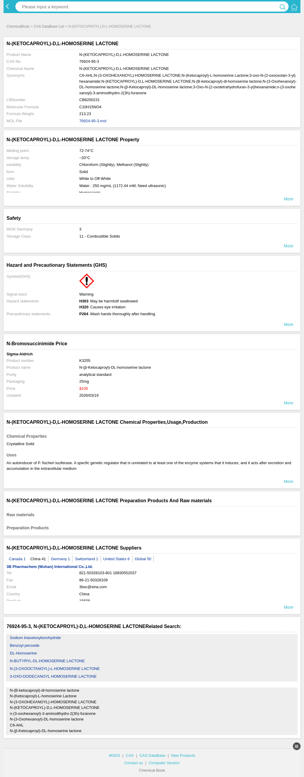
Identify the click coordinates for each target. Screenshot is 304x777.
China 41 (38, 559)
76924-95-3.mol (92, 121)
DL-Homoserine (23, 653)
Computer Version (164, 763)
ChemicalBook (18, 26)
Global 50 (143, 559)
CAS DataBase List (49, 26)
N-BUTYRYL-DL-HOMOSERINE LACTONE (47, 661)
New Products (183, 755)
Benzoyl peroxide (24, 645)
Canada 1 (17, 559)
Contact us (133, 763)
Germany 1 (60, 559)
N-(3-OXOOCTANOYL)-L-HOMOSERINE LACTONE (55, 668)
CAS (130, 755)
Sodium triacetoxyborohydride (35, 637)
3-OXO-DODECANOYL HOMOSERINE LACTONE (53, 676)
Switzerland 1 (86, 559)
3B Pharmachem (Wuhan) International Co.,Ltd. (50, 566)
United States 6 (116, 559)
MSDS (114, 755)
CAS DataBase (152, 755)
